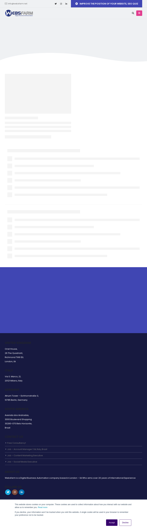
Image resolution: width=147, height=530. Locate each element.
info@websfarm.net (16, 3)
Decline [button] (125, 522)
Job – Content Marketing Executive (25, 455)
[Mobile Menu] (139, 13)
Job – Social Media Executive (22, 462)
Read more (42, 507)
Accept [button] (112, 522)
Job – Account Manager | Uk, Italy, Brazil (27, 449)
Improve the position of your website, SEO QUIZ (106, 3)
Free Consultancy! (16, 443)
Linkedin (23, 493)
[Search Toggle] (133, 13)
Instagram (15, 493)
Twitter (8, 493)
